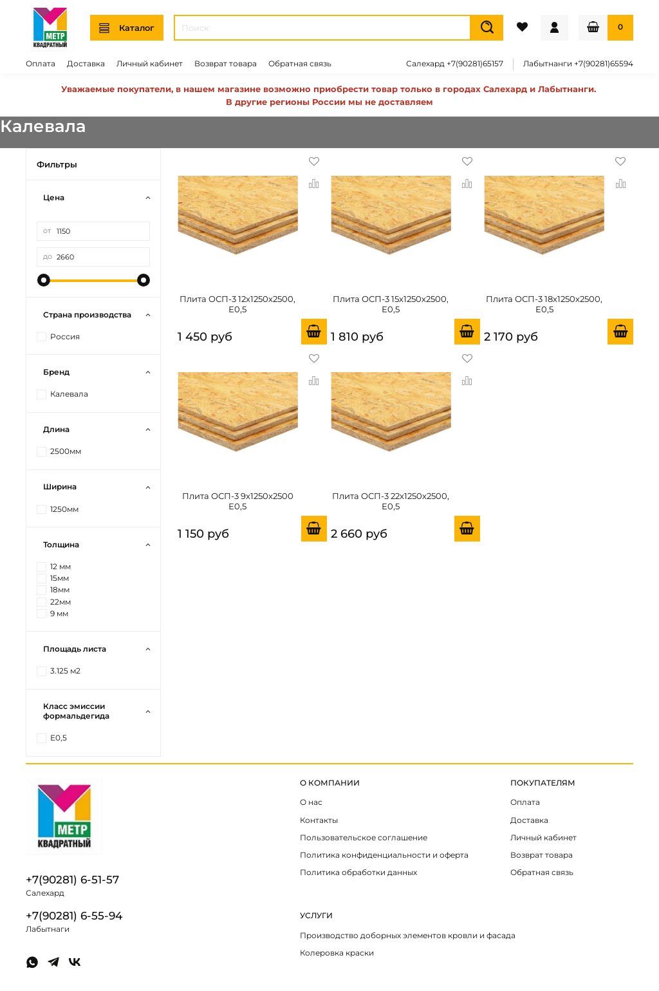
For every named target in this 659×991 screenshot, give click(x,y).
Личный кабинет (149, 63)
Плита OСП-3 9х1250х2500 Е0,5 (237, 501)
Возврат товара (225, 63)
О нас (311, 802)
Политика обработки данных (358, 872)
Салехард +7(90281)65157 (454, 63)
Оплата (40, 63)
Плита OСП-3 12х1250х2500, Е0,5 (237, 304)
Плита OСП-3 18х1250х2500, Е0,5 (544, 304)
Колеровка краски (337, 953)
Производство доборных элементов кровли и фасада (407, 935)
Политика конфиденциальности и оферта (384, 855)
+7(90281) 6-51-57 (72, 879)
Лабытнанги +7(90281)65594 (578, 63)
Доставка (86, 63)
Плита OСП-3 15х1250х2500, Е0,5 (391, 304)
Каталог (126, 28)
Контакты (319, 820)
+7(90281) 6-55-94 (74, 915)
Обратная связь (299, 63)
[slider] (43, 280)
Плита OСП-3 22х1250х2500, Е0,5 (390, 501)
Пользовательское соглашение (363, 837)
